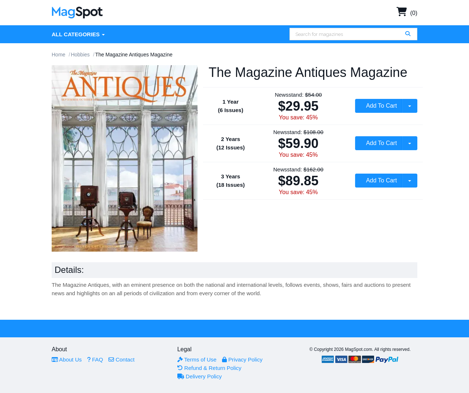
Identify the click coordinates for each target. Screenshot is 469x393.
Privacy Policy (242, 359)
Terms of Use (197, 359)
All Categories (78, 34)
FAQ (95, 359)
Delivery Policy (199, 376)
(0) (406, 13)
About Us (67, 359)
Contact (121, 359)
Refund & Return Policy (209, 368)
